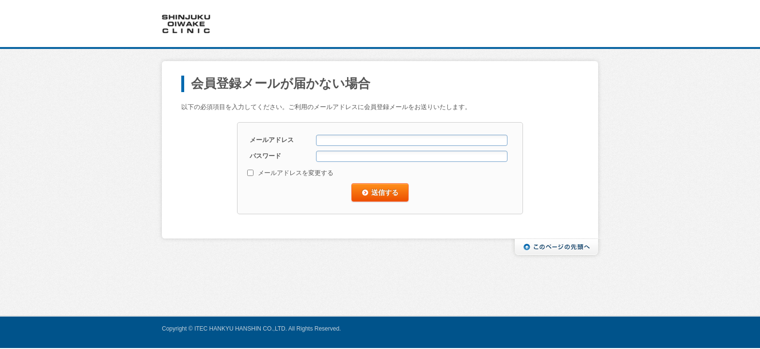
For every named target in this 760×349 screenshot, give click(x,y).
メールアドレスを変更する (295, 172)
